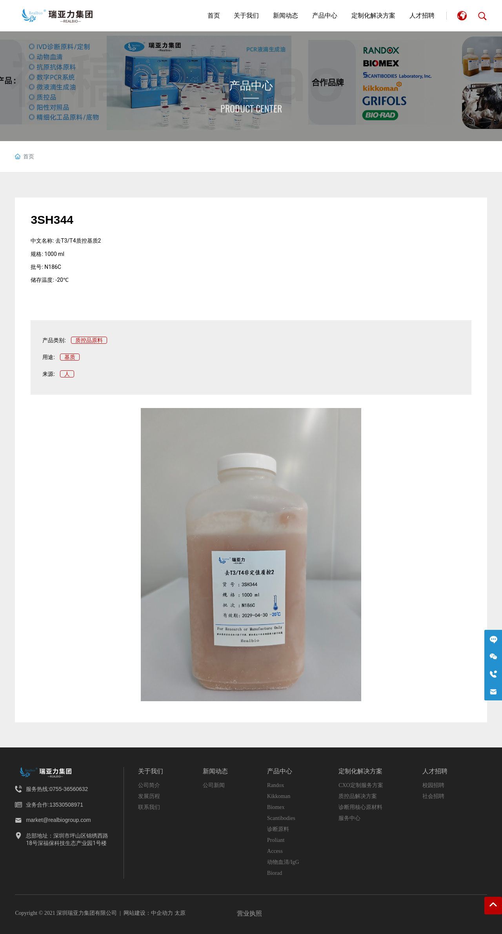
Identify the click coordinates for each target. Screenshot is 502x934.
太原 (180, 913)
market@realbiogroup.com (58, 820)
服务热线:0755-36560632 (57, 789)
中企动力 (162, 913)
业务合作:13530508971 (54, 805)
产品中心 (251, 85)
